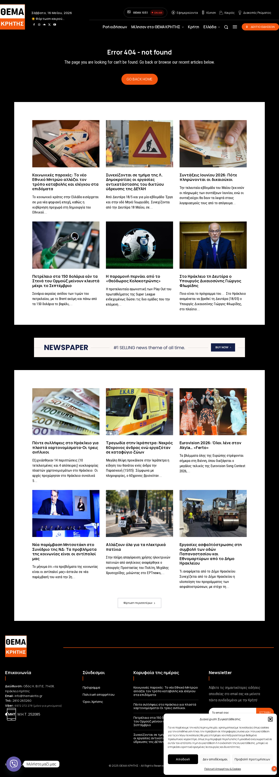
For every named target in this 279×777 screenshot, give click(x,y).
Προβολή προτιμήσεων (252, 759)
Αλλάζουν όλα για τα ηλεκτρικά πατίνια (136, 551)
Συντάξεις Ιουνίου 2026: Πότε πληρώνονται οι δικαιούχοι (208, 181)
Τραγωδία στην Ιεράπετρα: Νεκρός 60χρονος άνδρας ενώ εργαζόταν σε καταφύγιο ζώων (139, 451)
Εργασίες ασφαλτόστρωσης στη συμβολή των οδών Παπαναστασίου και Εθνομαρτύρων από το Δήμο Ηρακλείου (211, 557)
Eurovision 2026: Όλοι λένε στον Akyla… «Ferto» (210, 449)
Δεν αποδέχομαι (215, 759)
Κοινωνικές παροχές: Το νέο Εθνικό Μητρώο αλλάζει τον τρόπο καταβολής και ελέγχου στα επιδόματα (65, 185)
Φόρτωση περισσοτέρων (139, 606)
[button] (270, 719)
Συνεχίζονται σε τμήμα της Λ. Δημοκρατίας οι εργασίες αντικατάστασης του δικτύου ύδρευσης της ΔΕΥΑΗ (135, 185)
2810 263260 (21, 704)
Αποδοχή (183, 759)
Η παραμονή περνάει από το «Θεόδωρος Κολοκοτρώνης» (133, 282)
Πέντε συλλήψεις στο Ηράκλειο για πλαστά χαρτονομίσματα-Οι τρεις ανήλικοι (65, 451)
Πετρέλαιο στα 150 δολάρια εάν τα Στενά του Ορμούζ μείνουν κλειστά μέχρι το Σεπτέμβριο (65, 284)
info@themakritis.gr (28, 699)
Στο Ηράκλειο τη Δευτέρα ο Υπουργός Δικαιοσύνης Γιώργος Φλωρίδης (210, 284)
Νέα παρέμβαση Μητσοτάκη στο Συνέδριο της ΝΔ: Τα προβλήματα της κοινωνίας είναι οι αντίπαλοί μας (64, 555)
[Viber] (13, 764)
